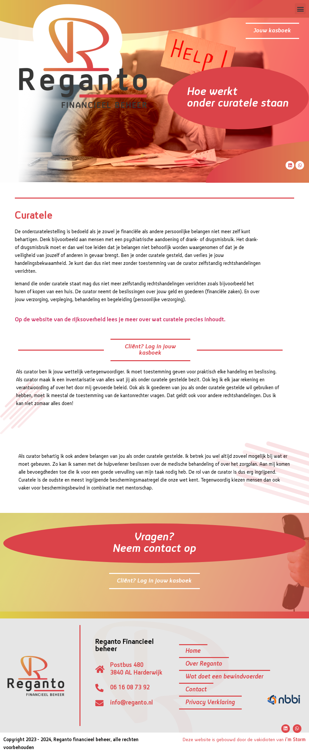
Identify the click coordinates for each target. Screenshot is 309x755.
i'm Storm (295, 740)
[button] (300, 8)
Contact (196, 690)
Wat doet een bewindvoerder (224, 677)
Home (193, 651)
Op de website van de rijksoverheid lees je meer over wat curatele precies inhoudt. (120, 320)
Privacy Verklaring (210, 703)
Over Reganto (204, 664)
